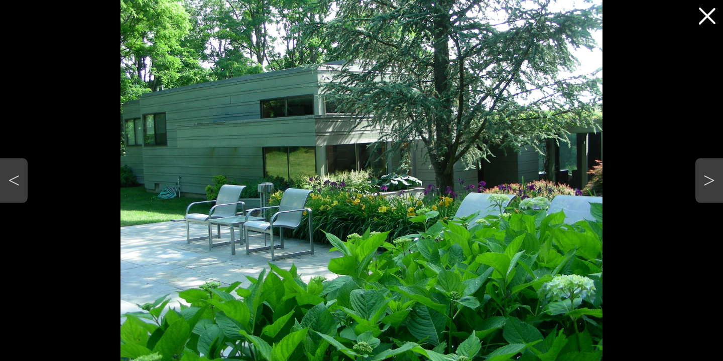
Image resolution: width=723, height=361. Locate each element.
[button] (14, 180)
